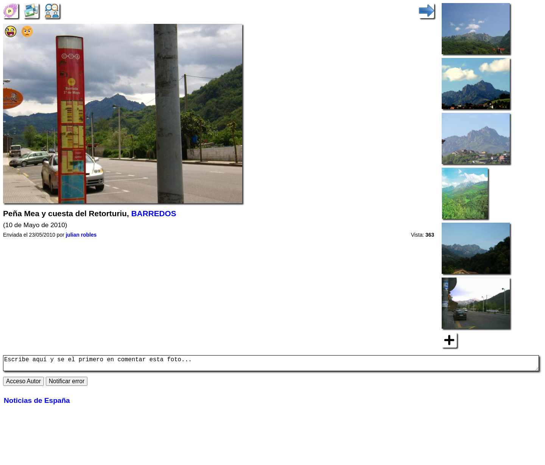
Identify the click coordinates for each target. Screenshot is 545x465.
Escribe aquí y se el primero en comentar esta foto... (271, 364)
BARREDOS (153, 213)
